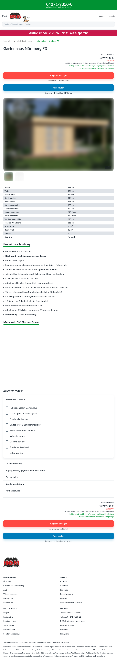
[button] (58, 399)
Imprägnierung (9, 621)
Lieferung (64, 590)
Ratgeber (7, 612)
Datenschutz (8, 598)
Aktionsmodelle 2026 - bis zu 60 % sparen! (58, 33)
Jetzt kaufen (58, 87)
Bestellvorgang (66, 594)
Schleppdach (8, 625)
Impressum (8, 602)
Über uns (7, 581)
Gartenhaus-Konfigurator (71, 602)
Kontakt (63, 598)
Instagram (64, 634)
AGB (5, 590)
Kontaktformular (67, 625)
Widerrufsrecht (10, 594)
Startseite (7, 41)
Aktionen (64, 581)
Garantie (64, 585)
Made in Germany (24, 41)
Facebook (64, 629)
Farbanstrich (8, 617)
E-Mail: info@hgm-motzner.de (73, 621)
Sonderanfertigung (11, 634)
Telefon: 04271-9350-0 (70, 612)
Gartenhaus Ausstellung (13, 585)
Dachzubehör (9, 629)
